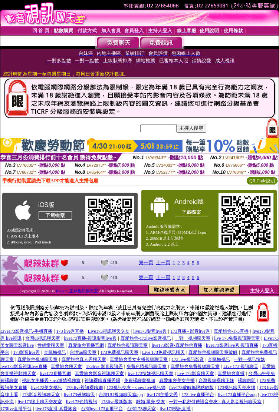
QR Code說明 (262, 180)
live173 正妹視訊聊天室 (77, 291)
